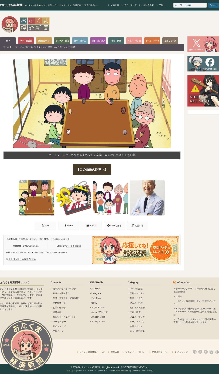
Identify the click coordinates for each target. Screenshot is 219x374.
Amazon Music (98, 317)
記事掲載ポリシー (160, 352)
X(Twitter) (95, 288)
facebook (206, 352)
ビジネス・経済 (137, 307)
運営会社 (57, 312)
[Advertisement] (155, 24)
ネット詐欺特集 (137, 331)
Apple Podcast (98, 307)
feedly (94, 303)
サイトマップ (130, 5)
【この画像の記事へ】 (92, 169)
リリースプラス (60, 298)
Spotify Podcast (98, 321)
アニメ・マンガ (137, 317)
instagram (96, 293)
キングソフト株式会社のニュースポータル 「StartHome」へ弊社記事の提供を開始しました (195, 311)
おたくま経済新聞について (14, 282)
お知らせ (57, 317)
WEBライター (59, 321)
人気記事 (115, 5)
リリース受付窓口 (61, 293)
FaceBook (96, 298)
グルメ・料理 (136, 303)
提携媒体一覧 (59, 303)
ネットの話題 (136, 288)
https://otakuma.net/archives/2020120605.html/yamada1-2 (40, 252)
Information (183, 282)
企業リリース (136, 326)
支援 (161, 5)
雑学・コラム (136, 298)
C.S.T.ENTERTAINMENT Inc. (22, 259)
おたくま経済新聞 (11, 5)
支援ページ (58, 331)
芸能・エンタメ (137, 293)
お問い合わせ (147, 5)
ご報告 (179, 296)
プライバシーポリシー (135, 352)
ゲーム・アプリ (137, 321)
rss (195, 352)
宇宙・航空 (135, 312)
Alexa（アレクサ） (100, 312)
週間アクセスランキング (64, 288)
